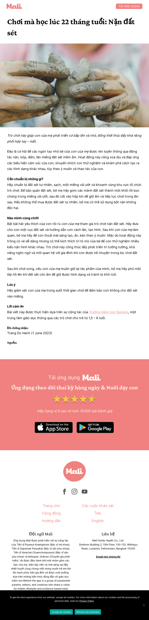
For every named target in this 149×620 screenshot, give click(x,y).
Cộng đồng (51, 513)
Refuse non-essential (87, 612)
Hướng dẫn (51, 521)
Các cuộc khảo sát (98, 506)
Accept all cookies (61, 612)
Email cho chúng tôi (108, 556)
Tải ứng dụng (128, 6)
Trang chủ (51, 506)
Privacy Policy (86, 601)
